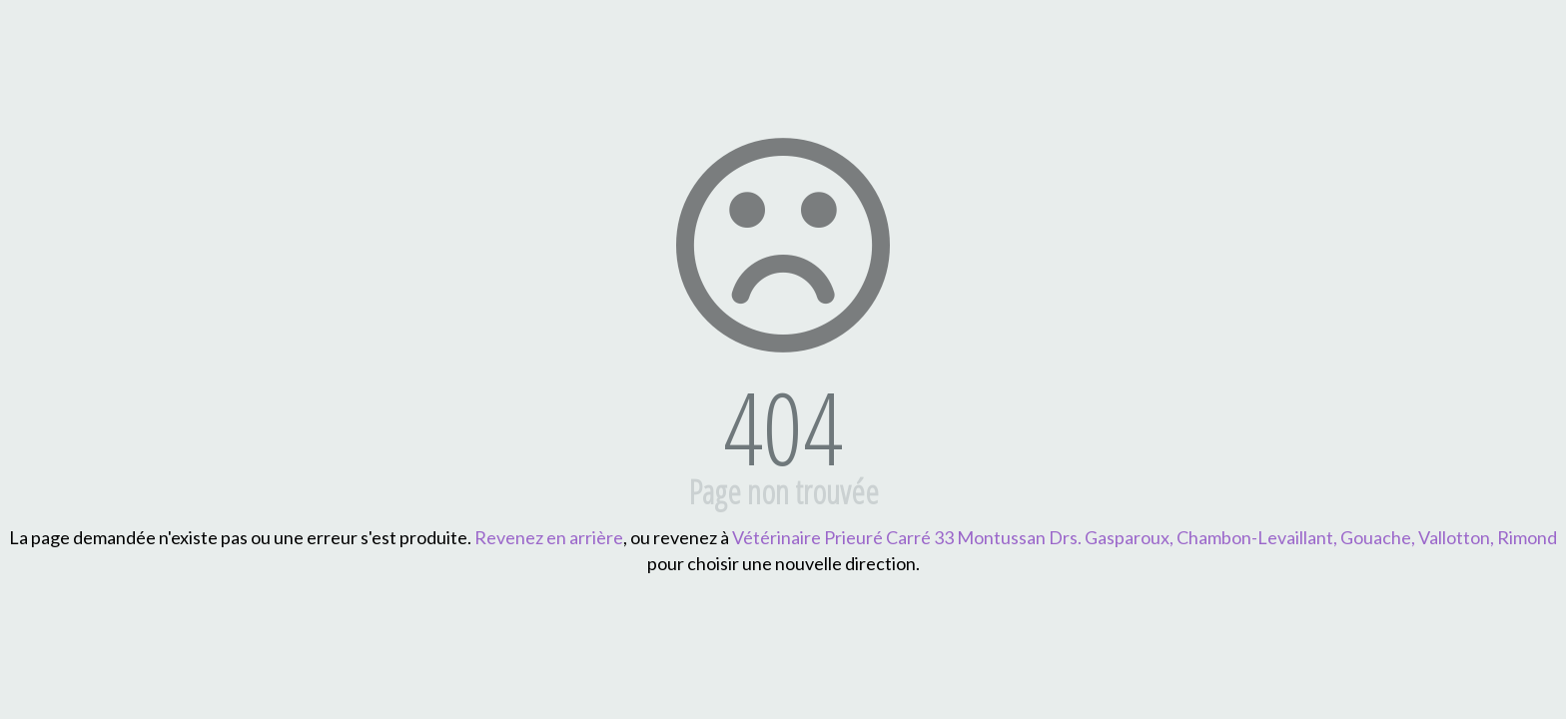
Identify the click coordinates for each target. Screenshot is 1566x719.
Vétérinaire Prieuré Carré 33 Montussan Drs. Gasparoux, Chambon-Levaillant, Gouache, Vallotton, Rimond (1144, 537)
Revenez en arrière (548, 537)
